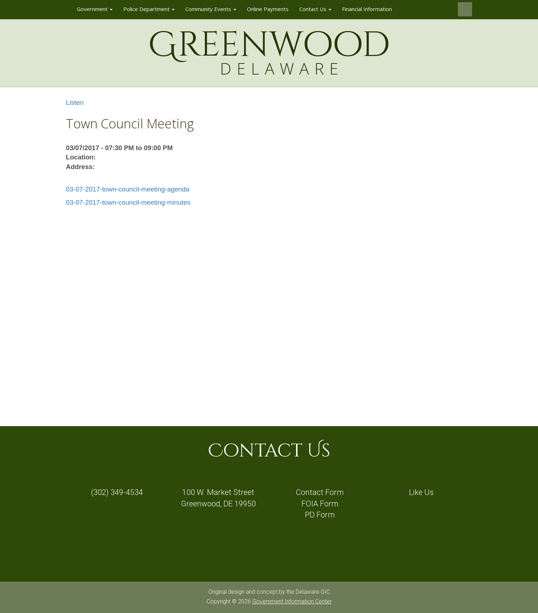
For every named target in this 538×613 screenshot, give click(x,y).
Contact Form (320, 492)
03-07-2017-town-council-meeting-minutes (128, 202)
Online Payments (268, 8)
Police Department (149, 8)
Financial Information (367, 8)
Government (95, 8)
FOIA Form (319, 503)
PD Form (320, 514)
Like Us (421, 492)
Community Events (210, 8)
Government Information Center (292, 601)
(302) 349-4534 (117, 492)
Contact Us (315, 8)
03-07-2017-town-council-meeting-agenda (127, 189)
